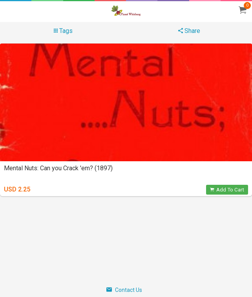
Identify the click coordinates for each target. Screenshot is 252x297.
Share (189, 31)
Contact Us (124, 290)
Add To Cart (227, 190)
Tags (63, 31)
